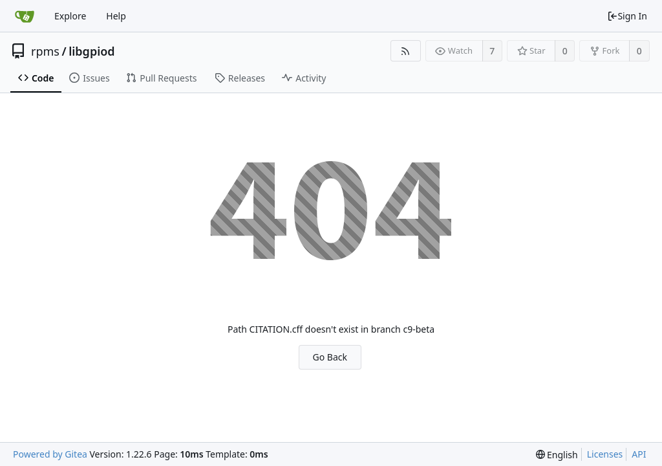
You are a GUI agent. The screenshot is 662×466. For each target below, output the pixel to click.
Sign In (627, 16)
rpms (45, 51)
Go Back (330, 357)
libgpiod (91, 51)
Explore (70, 16)
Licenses (605, 454)
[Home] (24, 16)
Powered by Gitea (50, 454)
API (639, 454)
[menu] (557, 455)
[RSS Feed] (405, 50)
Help (116, 16)
